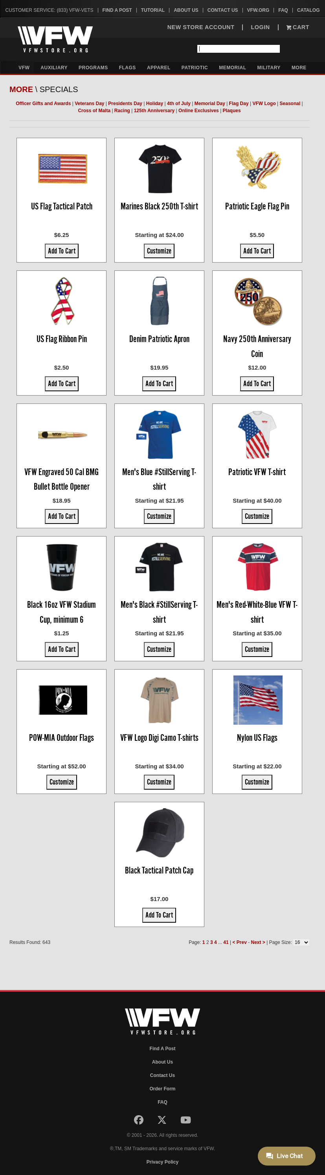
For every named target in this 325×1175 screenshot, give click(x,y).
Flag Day (239, 103)
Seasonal (290, 103)
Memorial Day (210, 103)
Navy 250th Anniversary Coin (257, 346)
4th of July (179, 103)
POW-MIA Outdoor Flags (61, 738)
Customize (159, 250)
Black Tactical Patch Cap (159, 870)
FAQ (283, 10)
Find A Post (117, 10)
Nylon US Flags (257, 738)
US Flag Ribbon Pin (62, 339)
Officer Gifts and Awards (43, 103)
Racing (122, 110)
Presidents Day (125, 103)
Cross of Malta (94, 110)
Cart (297, 27)
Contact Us (222, 10)
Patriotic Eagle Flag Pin (257, 206)
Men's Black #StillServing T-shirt (159, 612)
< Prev (239, 942)
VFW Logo (263, 103)
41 (225, 942)
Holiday (154, 103)
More (299, 67)
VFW (23, 67)
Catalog (308, 10)
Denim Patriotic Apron (159, 339)
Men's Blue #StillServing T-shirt (159, 479)
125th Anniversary (154, 110)
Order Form (162, 1089)
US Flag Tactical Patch (61, 206)
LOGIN (260, 27)
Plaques (232, 110)
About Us (186, 10)
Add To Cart (61, 250)
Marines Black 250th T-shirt (159, 206)
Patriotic (195, 67)
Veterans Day (89, 103)
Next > (258, 942)
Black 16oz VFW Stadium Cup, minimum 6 (61, 612)
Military (269, 67)
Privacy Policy (162, 1162)
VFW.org (258, 10)
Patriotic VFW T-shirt (257, 472)
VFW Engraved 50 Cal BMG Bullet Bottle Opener (61, 479)
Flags (127, 67)
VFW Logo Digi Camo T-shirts (159, 738)
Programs (93, 67)
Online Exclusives (198, 110)
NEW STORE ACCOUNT (201, 27)
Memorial (232, 67)
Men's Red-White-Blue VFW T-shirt (257, 612)
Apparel (159, 67)
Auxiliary (54, 67)
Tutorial (153, 10)
